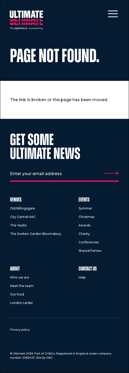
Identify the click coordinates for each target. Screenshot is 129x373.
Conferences (89, 242)
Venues (16, 200)
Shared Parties (90, 251)
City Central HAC (23, 217)
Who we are (19, 277)
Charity (84, 234)
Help (82, 277)
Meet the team (22, 286)
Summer (85, 208)
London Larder (21, 303)
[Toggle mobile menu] (112, 14)
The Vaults (18, 225)
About (15, 269)
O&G (49, 357)
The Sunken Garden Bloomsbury (35, 234)
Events (84, 200)
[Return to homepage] (26, 20)
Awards (84, 225)
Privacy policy (20, 329)
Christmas (86, 217)
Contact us (88, 269)
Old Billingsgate (22, 208)
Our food (17, 294)
